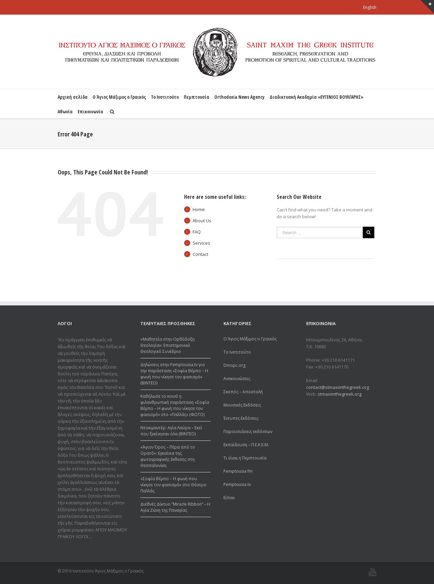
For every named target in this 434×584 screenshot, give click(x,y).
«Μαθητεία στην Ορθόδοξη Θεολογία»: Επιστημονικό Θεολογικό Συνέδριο (167, 345)
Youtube (372, 572)
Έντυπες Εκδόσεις (240, 418)
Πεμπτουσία (196, 97)
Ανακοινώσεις (236, 378)
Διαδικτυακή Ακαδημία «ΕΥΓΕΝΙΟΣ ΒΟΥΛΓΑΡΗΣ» (316, 97)
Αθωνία (65, 111)
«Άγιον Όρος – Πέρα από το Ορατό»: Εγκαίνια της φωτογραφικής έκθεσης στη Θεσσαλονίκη (167, 456)
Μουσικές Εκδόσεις (242, 405)
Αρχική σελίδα (72, 97)
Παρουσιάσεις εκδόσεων (247, 431)
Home (199, 209)
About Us (202, 221)
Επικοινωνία (90, 111)
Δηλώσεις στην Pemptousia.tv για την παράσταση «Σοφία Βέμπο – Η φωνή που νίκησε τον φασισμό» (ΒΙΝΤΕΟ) (174, 374)
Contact (200, 254)
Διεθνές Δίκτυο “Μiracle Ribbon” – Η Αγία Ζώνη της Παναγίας (175, 507)
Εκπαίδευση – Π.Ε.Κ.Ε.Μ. (246, 445)
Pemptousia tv (237, 484)
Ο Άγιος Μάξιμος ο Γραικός (119, 97)
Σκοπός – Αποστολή (243, 392)
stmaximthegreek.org (339, 394)
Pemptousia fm (238, 471)
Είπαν (229, 498)
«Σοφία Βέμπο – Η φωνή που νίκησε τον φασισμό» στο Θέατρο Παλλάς (173, 485)
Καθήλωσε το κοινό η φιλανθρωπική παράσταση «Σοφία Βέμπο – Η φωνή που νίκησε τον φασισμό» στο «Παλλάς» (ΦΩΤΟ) (174, 405)
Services (201, 243)
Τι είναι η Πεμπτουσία (245, 458)
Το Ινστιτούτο (165, 97)
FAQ (197, 232)
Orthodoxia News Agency (239, 97)
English (369, 7)
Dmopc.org (234, 365)
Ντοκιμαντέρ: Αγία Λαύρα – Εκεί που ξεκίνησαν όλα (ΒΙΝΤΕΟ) (171, 431)
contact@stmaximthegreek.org (337, 387)
